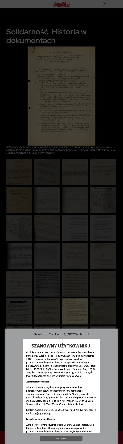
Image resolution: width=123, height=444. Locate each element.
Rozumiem (61, 438)
